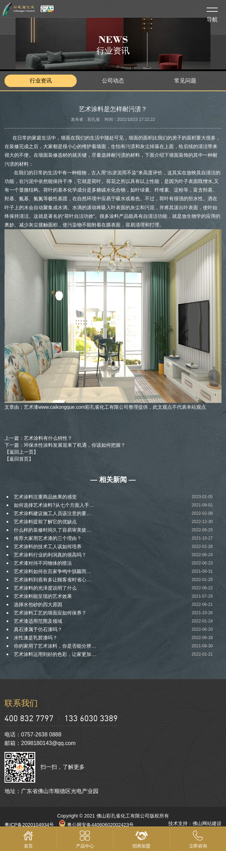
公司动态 (113, 81)
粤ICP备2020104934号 (29, 825)
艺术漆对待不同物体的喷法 (43, 563)
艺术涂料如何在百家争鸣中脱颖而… (52, 571)
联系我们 (21, 703)
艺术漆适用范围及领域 (38, 621)
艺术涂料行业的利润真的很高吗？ (50, 555)
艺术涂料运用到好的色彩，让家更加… (55, 654)
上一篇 (38, 438)
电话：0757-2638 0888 (33, 734)
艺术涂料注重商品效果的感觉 (45, 497)
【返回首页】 (19, 459)
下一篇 (64, 445)
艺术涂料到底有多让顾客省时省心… (52, 579)
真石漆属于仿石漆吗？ (38, 629)
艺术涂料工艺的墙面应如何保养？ (50, 613)
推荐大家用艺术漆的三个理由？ (48, 538)
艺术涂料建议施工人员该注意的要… (52, 513)
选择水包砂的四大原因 (38, 604)
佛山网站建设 (207, 823)
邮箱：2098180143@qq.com (40, 743)
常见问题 (185, 81)
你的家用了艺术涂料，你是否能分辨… (55, 646)
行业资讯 (41, 81)
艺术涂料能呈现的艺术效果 (43, 596)
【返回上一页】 (21, 452)
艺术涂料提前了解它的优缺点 (45, 521)
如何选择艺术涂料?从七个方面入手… (54, 505)
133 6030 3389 (91, 718)
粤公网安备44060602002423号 (96, 825)
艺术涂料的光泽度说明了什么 (45, 588)
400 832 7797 (29, 718)
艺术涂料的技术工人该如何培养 (48, 546)
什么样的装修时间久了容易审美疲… (52, 530)
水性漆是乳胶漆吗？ (35, 637)
